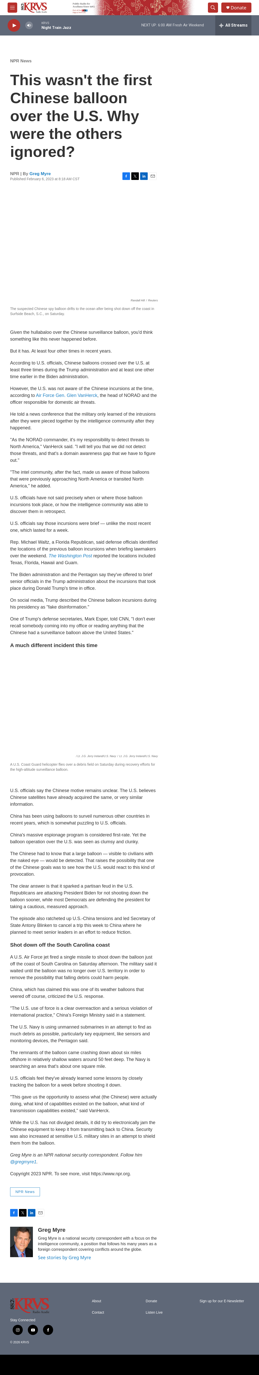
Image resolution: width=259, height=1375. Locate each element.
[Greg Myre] (21, 1242)
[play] (14, 25)
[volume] (29, 25)
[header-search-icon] (213, 8)
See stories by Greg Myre (64, 1257)
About (96, 1301)
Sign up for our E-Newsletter (222, 1301)
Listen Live (154, 1312)
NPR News (21, 61)
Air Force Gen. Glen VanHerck (66, 395)
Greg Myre (40, 173)
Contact (98, 1312)
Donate (238, 7)
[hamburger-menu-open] (12, 8)
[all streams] (233, 25)
